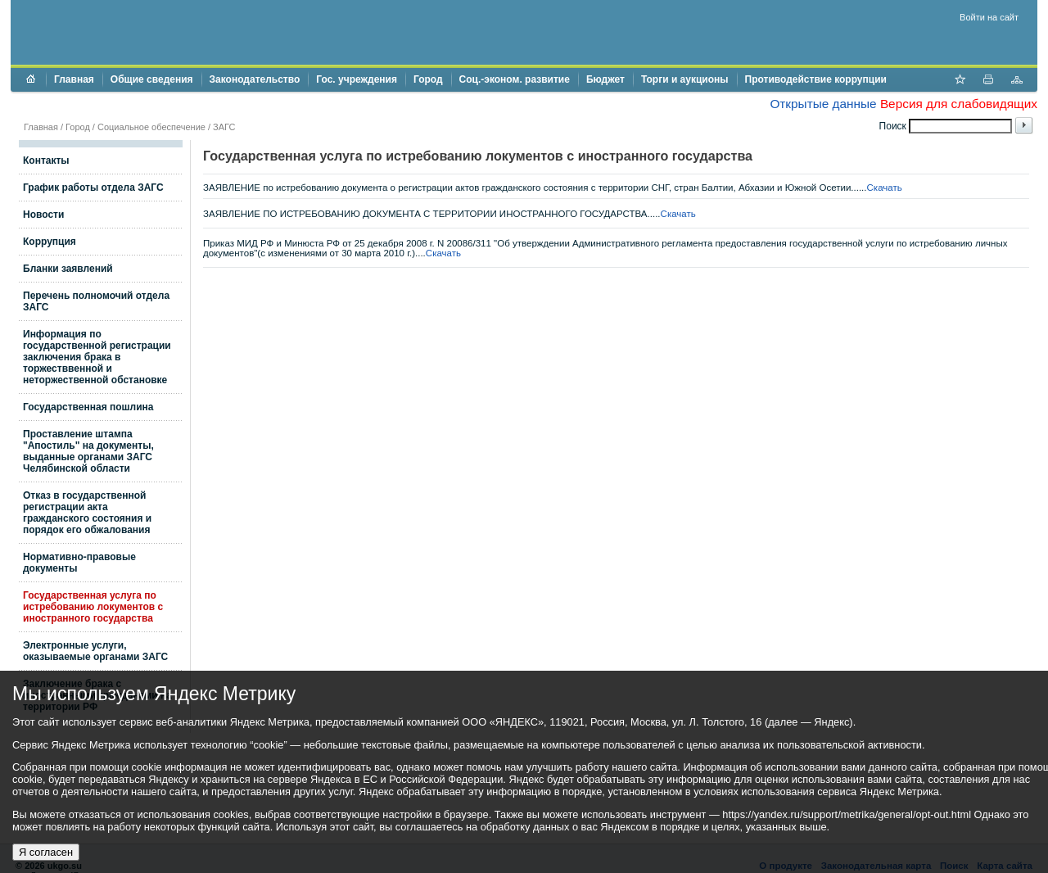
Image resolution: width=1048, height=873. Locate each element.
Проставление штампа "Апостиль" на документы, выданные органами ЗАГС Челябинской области (88, 451)
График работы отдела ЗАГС (93, 187)
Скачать (884, 187)
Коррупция (49, 241)
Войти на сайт (989, 17)
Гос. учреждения (356, 79)
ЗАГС (224, 127)
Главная (74, 79)
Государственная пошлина (88, 407)
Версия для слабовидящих (958, 104)
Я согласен (46, 852)
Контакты (46, 160)
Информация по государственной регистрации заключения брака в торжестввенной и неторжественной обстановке (97, 357)
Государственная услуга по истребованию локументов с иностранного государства (93, 607)
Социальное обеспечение (151, 127)
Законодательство (255, 79)
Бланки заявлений (68, 268)
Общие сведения (152, 79)
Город (428, 79)
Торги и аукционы (685, 79)
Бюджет (605, 79)
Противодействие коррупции (816, 79)
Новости (43, 214)
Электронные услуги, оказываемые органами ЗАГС (95, 651)
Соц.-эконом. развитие (514, 79)
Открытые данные (823, 104)
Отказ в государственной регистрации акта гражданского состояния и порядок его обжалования (87, 513)
